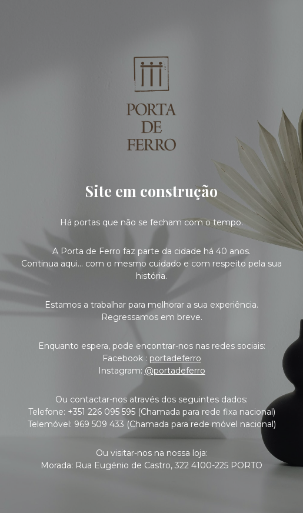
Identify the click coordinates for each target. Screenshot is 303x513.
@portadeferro (175, 370)
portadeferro (175, 358)
